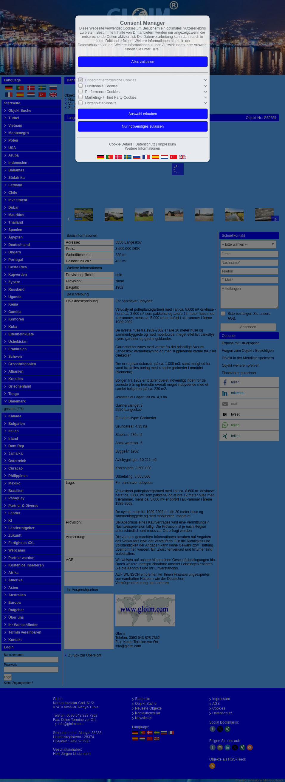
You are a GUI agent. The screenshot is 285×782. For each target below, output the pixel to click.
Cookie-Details (120, 144)
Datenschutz (145, 144)
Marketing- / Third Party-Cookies (111, 97)
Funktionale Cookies (101, 86)
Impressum (167, 144)
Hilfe (155, 49)
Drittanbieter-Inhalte (101, 103)
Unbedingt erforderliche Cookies (110, 80)
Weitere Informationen (142, 148)
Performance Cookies (102, 92)
